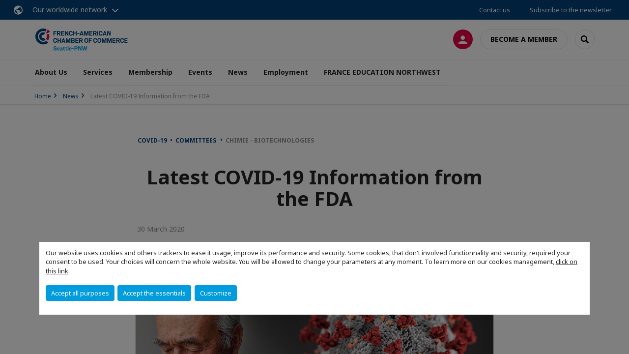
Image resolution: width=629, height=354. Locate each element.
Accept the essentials (154, 293)
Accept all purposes (80, 293)
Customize (215, 293)
